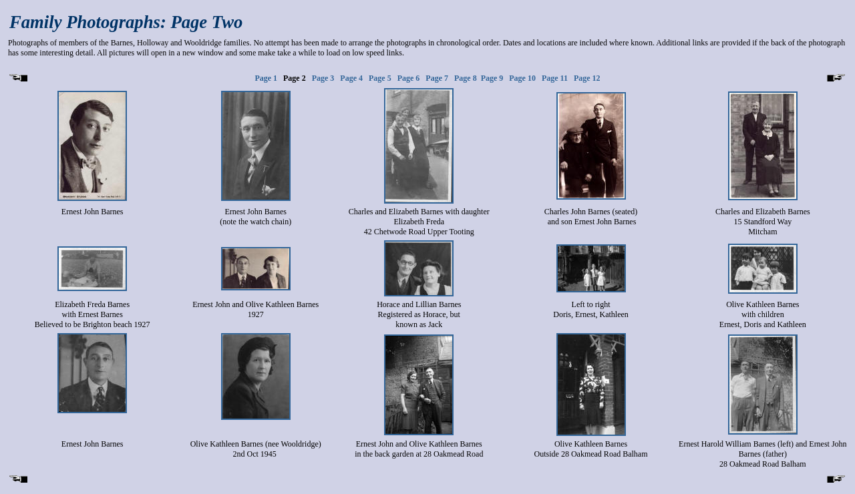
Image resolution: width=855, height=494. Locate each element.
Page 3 (326, 78)
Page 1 (265, 78)
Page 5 (380, 78)
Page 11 (555, 78)
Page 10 (522, 78)
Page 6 (408, 78)
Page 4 (351, 78)
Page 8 (465, 78)
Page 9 (492, 78)
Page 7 (436, 78)
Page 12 (587, 78)
